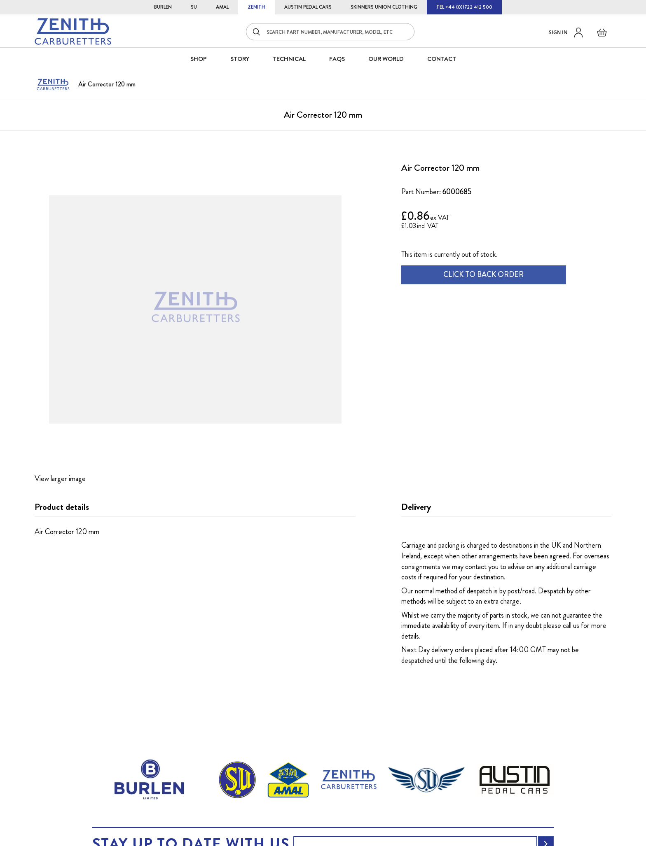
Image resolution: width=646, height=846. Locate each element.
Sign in (558, 32)
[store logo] (73, 31)
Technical (289, 58)
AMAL (222, 7)
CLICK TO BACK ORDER (483, 274)
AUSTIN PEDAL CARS (308, 7)
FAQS (337, 58)
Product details (62, 507)
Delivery (416, 507)
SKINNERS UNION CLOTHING (384, 7)
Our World (386, 58)
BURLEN (163, 7)
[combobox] (330, 31)
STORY (239, 58)
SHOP (198, 58)
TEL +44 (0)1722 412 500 (464, 7)
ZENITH (256, 7)
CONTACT (441, 58)
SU (194, 7)
